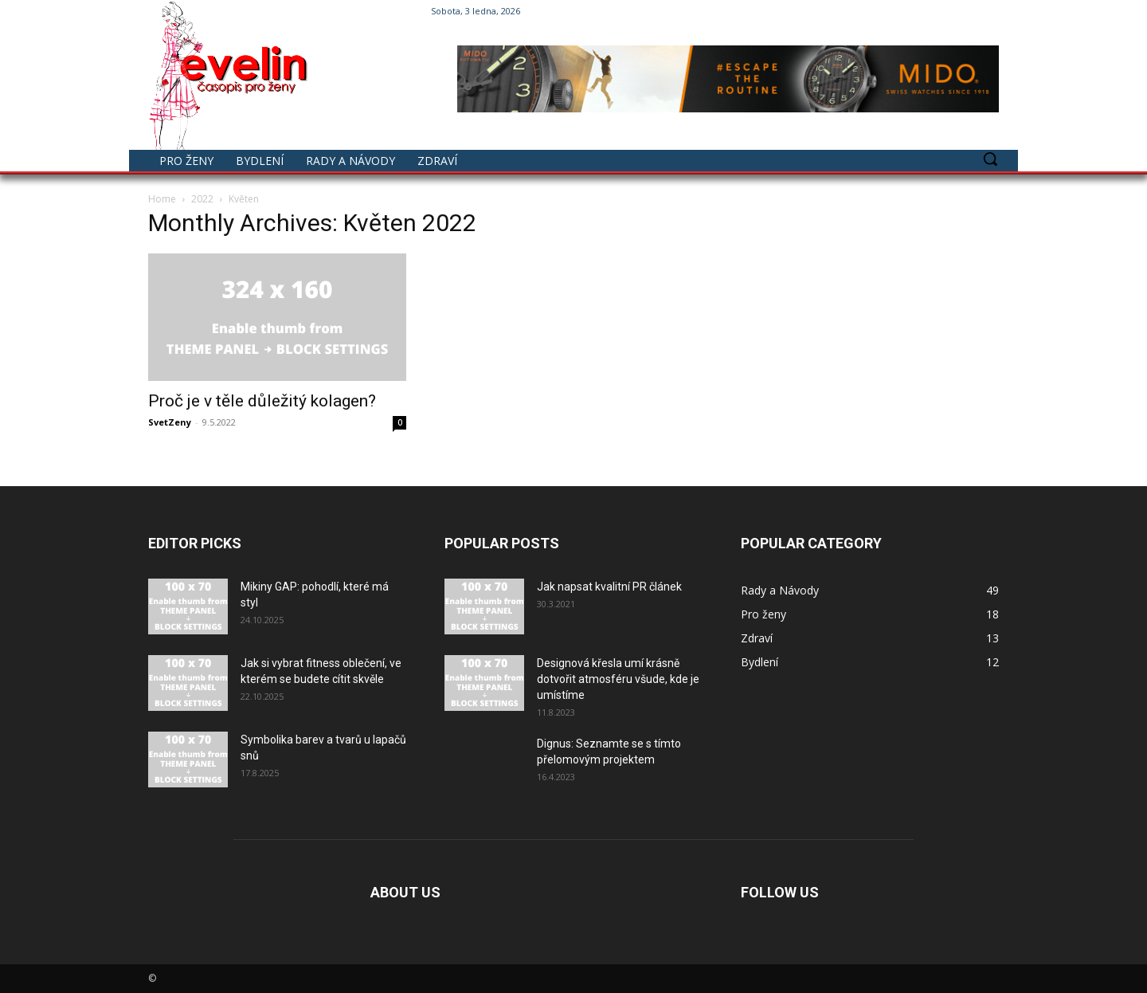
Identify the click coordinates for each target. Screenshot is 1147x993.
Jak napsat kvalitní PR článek (609, 586)
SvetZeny (169, 422)
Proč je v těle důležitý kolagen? (262, 400)
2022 (202, 199)
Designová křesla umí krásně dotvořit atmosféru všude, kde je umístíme (618, 679)
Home (162, 199)
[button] (990, 158)
